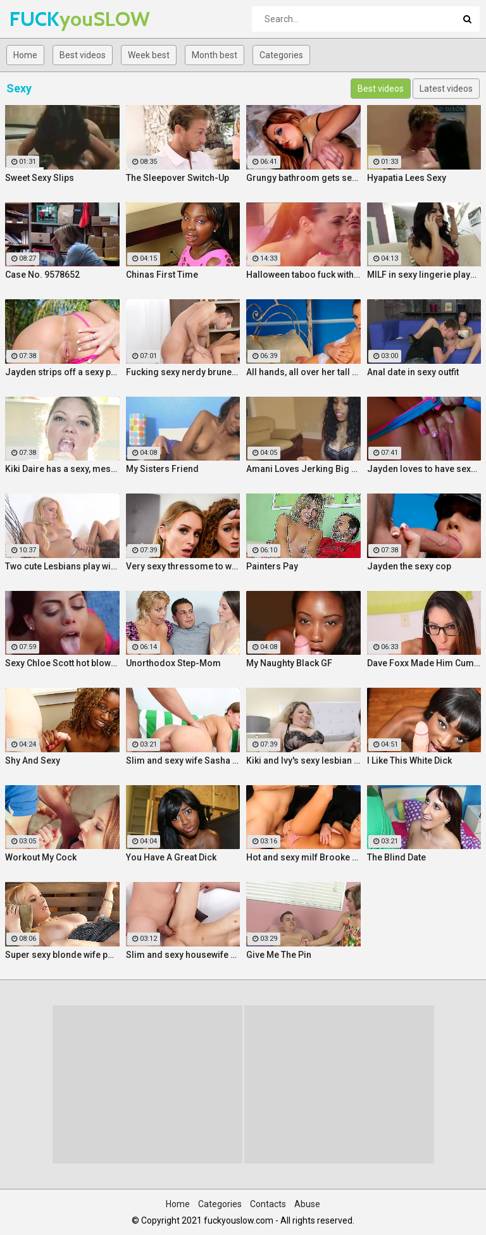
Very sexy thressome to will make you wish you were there (183, 566)
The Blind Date (396, 857)
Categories (281, 55)
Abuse (307, 1204)
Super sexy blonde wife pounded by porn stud (62, 955)
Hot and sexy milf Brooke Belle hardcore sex (303, 857)
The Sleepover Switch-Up (177, 178)
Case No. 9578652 (42, 275)
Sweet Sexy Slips (39, 178)
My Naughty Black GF (289, 663)
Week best (149, 55)
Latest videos (446, 89)
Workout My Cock (41, 857)
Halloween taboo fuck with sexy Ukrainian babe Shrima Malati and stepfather (303, 275)
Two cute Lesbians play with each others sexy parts (62, 566)
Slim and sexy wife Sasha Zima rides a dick (183, 760)
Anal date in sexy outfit (413, 372)
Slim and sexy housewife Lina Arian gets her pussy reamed (183, 955)
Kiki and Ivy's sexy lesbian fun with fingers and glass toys (303, 760)
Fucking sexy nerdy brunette (183, 372)
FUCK (42, 18)
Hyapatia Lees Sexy (406, 178)
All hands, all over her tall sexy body (303, 372)
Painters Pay (272, 566)
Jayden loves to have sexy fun (424, 469)
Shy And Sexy (32, 760)
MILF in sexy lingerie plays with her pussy (424, 275)
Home (25, 55)
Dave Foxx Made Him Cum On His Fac (424, 663)
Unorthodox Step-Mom (173, 663)
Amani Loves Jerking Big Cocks (303, 469)
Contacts (268, 1204)
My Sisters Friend (162, 469)
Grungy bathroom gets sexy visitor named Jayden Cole (303, 178)
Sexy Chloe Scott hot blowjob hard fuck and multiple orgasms (62, 663)
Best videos (82, 55)
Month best (214, 55)
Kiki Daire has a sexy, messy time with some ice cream (62, 469)
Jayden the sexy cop (409, 566)
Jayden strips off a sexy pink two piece (62, 372)
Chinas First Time (162, 275)
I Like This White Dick (409, 760)
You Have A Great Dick (171, 857)
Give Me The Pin (278, 955)
